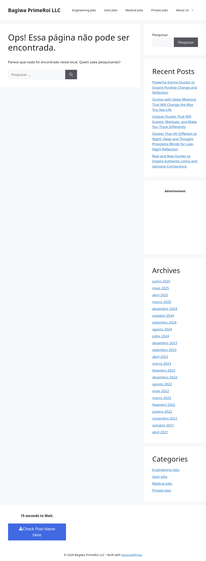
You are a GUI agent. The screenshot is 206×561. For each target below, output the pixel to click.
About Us (187, 10)
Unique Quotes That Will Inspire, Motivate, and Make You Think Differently (174, 121)
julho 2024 (160, 336)
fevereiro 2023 (163, 370)
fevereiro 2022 (163, 404)
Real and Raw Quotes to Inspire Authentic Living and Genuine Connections (174, 161)
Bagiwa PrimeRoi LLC (34, 10)
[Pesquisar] (71, 74)
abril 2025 (160, 295)
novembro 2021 (164, 418)
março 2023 (161, 363)
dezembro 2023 (164, 343)
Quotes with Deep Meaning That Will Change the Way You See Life (174, 104)
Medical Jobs (134, 10)
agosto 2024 (162, 329)
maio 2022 (160, 391)
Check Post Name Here (37, 532)
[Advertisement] (179, 219)
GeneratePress (132, 555)
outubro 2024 (163, 315)
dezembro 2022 (164, 377)
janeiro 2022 (162, 411)
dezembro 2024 (164, 308)
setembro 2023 (164, 349)
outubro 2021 (163, 425)
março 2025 (161, 301)
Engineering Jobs (84, 10)
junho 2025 (161, 281)
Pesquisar (160, 34)
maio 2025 (160, 288)
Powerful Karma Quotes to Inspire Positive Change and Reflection (174, 87)
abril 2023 (160, 356)
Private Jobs (159, 10)
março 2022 (161, 397)
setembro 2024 (164, 322)
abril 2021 (160, 432)
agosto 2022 (162, 384)
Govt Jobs (110, 10)
